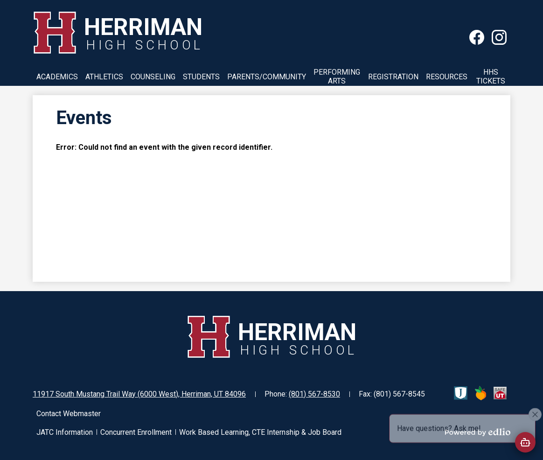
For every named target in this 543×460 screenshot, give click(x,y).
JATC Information (64, 432)
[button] (57, 76)
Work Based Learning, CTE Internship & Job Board (260, 432)
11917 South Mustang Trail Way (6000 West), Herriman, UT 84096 (139, 394)
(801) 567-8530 (314, 394)
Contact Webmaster (68, 413)
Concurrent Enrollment (136, 432)
